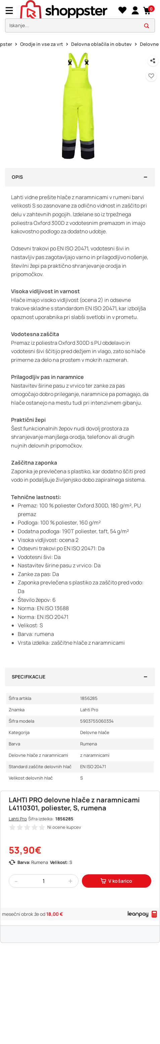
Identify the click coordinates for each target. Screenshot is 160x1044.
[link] (135, 10)
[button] (147, 10)
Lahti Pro (18, 819)
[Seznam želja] (122, 10)
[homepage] (68, 10)
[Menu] (11, 10)
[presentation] (80, 18)
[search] (80, 25)
